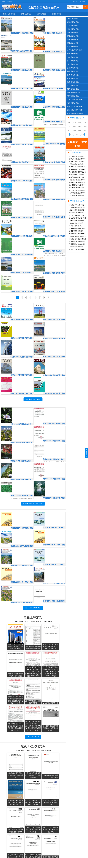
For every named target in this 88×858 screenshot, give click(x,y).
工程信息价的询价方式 (75, 247)
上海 (85, 130)
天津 (74, 126)
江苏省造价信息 (73, 25)
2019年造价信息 (29, 839)
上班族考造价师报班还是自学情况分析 (78, 210)
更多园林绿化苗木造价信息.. (33, 495)
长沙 (85, 126)
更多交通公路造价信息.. (33, 597)
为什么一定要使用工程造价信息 (78, 215)
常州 (71, 134)
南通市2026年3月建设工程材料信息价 (54, 182)
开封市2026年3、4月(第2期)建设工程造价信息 (21, 163)
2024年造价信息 (29, 823)
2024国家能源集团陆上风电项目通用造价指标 (41, 740)
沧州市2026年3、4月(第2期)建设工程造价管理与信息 (21, 218)
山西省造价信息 (73, 82)
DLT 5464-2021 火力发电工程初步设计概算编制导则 (41, 795)
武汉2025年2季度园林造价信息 (54, 457)
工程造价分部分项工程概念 (77, 239)
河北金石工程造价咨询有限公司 (78, 156)
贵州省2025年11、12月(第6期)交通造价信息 (54, 577)
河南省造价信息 (73, 39)
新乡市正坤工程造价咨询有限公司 (78, 167)
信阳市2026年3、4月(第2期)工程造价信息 (21, 200)
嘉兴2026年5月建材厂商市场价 (54, 318)
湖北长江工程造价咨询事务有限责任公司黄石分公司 (78, 190)
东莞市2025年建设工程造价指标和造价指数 (25, 637)
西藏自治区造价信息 (74, 106)
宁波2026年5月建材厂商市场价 (21, 336)
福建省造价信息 (73, 29)
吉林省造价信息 (73, 89)
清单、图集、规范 (9, 830)
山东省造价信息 (73, 78)
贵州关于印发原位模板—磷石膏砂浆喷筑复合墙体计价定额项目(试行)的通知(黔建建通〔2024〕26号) (25, 662)
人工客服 (82, 1)
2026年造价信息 (29, 817)
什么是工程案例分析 (75, 226)
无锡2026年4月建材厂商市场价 (54, 372)
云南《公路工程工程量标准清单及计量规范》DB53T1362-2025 (41, 637)
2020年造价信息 (29, 836)
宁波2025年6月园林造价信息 (21, 457)
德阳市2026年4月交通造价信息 (21, 505)
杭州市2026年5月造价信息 (53, 36)
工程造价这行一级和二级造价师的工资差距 (78, 207)
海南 (79, 122)
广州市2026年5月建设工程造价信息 (54, 163)
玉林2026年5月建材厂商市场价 (21, 300)
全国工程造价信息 (9, 14)
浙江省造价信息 (73, 22)
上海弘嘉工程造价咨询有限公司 (78, 180)
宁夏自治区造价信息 (74, 99)
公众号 (75, 1)
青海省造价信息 (73, 103)
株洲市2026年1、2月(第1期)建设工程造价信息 (21, 109)
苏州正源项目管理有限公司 (77, 172)
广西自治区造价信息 (74, 50)
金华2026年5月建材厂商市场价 (54, 300)
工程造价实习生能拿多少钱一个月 (78, 205)
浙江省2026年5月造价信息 (53, 18)
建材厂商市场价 (26, 14)
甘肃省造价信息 (73, 96)
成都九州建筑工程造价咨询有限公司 (78, 174)
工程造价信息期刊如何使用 (77, 236)
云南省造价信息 (73, 57)
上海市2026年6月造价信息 (53, 236)
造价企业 (6, 833)
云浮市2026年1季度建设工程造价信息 (54, 91)
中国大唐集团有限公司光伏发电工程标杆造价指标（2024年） (8, 768)
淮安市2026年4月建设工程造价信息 (21, 55)
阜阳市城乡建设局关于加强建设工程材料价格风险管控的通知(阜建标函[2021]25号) (25, 691)
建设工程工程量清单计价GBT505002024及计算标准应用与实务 (57, 739)
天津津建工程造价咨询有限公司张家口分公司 (78, 193)
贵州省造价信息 (73, 64)
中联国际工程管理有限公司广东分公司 (78, 182)
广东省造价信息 (73, 46)
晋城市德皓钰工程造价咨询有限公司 (78, 169)
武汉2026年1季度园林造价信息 (54, 402)
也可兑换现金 (77, 144)
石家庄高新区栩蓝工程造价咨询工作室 (78, 177)
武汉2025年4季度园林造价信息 (54, 421)
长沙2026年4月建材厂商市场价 (21, 372)
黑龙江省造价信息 (73, 92)
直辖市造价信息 (73, 18)
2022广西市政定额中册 (8, 693)
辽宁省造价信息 (73, 85)
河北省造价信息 (73, 43)
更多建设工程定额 (33, 700)
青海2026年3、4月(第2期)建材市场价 (21, 254)
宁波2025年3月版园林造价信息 (54, 475)
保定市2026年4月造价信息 (53, 109)
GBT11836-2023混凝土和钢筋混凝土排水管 (41, 768)
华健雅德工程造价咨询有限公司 (78, 187)
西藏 (85, 122)
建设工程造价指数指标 (75, 231)
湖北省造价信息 (73, 36)
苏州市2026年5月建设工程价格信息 (54, 200)
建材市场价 (7, 820)
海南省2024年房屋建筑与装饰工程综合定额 (57, 637)
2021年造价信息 (29, 833)
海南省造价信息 (73, 54)
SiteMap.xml (68, 827)
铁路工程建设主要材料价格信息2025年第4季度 (8, 740)
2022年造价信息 (29, 830)
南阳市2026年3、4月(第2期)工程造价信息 (54, 73)
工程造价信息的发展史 (75, 223)
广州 (68, 126)
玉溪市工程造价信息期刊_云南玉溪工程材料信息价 (78, 244)
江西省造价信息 (73, 75)
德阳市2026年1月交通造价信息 (21, 559)
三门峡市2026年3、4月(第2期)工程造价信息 (54, 127)
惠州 (77, 134)
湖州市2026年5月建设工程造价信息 (21, 91)
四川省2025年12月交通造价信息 (22, 577)
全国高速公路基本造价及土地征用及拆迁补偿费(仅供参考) (78, 213)
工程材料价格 (8, 836)
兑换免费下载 (68, 823)
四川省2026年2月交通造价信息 (21, 541)
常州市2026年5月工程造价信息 (21, 236)
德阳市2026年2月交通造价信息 (54, 523)
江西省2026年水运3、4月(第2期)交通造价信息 (54, 505)
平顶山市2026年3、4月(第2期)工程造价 (54, 218)
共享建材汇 (47, 817)
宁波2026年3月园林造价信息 (21, 402)
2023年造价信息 (29, 827)
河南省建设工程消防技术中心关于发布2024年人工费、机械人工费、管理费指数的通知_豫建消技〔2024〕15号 (8, 661)
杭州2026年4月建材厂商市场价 (54, 336)
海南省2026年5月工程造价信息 (21, 73)
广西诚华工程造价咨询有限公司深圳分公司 (78, 164)
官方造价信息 (8, 817)
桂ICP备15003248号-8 (61, 855)
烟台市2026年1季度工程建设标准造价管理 (21, 182)
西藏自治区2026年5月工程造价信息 (21, 37)
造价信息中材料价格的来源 (77, 218)
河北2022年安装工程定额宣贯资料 (57, 666)
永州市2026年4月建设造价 (20, 145)
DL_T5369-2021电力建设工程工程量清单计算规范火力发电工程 (25, 794)
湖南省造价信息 (73, 32)
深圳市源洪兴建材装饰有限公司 (78, 185)
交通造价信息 (56, 14)
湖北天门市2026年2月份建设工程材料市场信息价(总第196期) (8, 637)
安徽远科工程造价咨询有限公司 (78, 159)
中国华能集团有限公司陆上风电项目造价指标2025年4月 (25, 740)
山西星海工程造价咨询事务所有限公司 (78, 195)
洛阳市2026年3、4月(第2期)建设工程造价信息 (54, 272)
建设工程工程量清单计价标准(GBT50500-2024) (25, 768)
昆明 (74, 130)
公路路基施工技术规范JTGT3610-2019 (57, 796)
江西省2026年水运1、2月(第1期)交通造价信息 (54, 541)
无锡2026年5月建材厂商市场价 (21, 318)
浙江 (79, 126)
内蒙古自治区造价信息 (75, 113)
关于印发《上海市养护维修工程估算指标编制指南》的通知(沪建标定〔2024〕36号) (41, 663)
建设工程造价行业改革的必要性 (78, 228)
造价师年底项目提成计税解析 (77, 233)
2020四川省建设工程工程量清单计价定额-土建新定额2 (57, 692)
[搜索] (85, 7)
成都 (68, 122)
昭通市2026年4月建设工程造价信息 (21, 272)
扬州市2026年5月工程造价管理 (54, 254)
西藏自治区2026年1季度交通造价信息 (21, 523)
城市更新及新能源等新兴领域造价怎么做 (78, 241)
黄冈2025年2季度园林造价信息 (21, 475)
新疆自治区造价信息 (74, 110)
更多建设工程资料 (33, 803)
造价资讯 (6, 839)
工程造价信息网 (49, 820)
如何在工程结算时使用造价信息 (78, 249)
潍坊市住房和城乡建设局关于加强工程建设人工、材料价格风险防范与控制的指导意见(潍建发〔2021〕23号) (41, 689)
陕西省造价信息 (73, 71)
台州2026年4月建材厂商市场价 (54, 354)
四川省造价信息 (73, 61)
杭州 (74, 122)
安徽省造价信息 (73, 68)
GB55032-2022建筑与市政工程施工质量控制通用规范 (57, 768)
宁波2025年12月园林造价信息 (22, 420)
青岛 (68, 130)
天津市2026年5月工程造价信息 (54, 145)
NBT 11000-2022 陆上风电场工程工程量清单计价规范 (8, 795)
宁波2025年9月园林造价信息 (21, 438)
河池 (82, 134)
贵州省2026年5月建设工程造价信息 (21, 127)
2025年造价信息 (29, 820)
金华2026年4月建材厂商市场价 (21, 354)
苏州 (79, 130)
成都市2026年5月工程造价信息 (21, 18)
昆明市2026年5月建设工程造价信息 (54, 55)
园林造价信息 (41, 14)
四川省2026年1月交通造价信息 (54, 559)
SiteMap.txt (67, 830)
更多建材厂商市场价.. (33, 392)
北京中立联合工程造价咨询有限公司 (78, 161)
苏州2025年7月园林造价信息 (54, 438)
